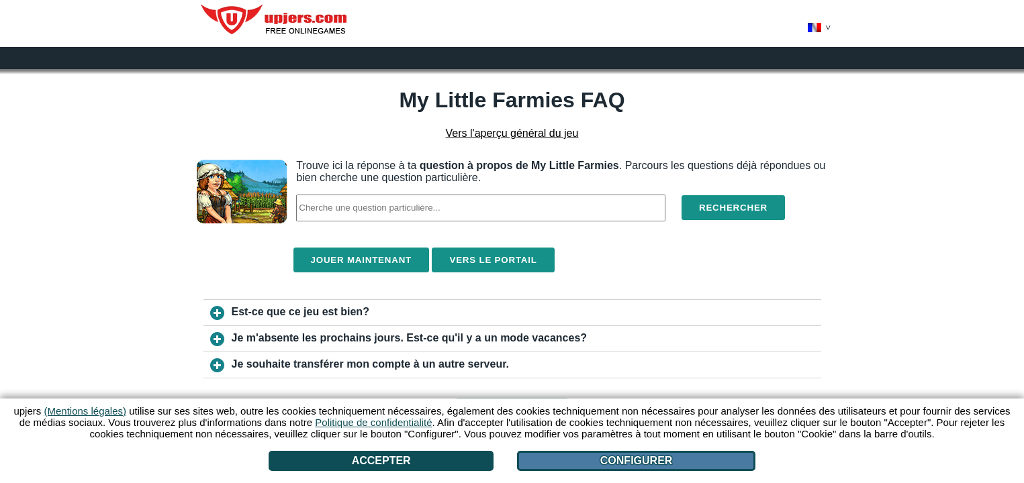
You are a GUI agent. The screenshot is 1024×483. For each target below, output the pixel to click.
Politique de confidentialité (373, 422)
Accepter (381, 460)
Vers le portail (493, 260)
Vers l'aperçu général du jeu (512, 133)
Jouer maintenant (361, 260)
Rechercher (733, 208)
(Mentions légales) (85, 411)
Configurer (636, 460)
